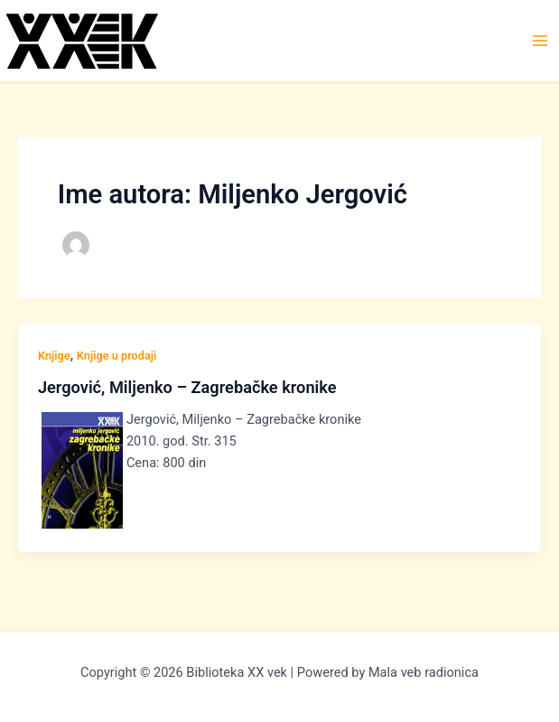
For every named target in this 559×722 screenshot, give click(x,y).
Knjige (54, 355)
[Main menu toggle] (540, 41)
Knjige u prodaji (117, 355)
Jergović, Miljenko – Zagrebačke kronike (187, 387)
